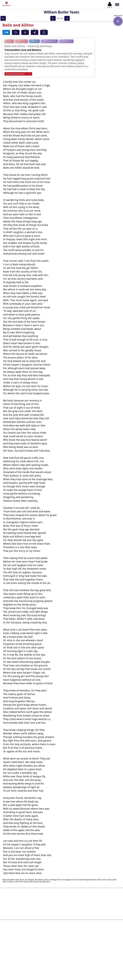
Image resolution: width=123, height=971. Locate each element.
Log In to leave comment (61, 950)
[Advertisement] (61, 900)
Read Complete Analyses (15, 74)
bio (3, 18)
